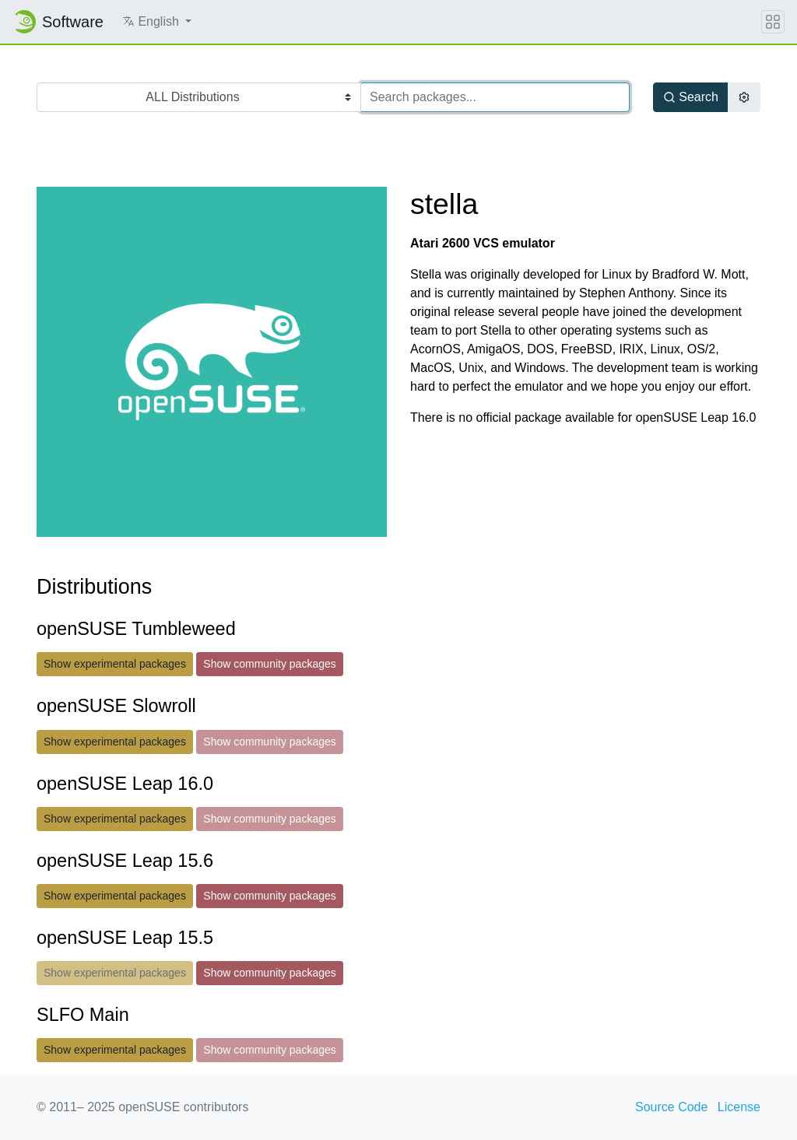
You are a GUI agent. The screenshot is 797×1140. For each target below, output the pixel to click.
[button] (157, 21)
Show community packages (269, 664)
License (739, 1107)
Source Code (671, 1107)
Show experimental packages (115, 664)
